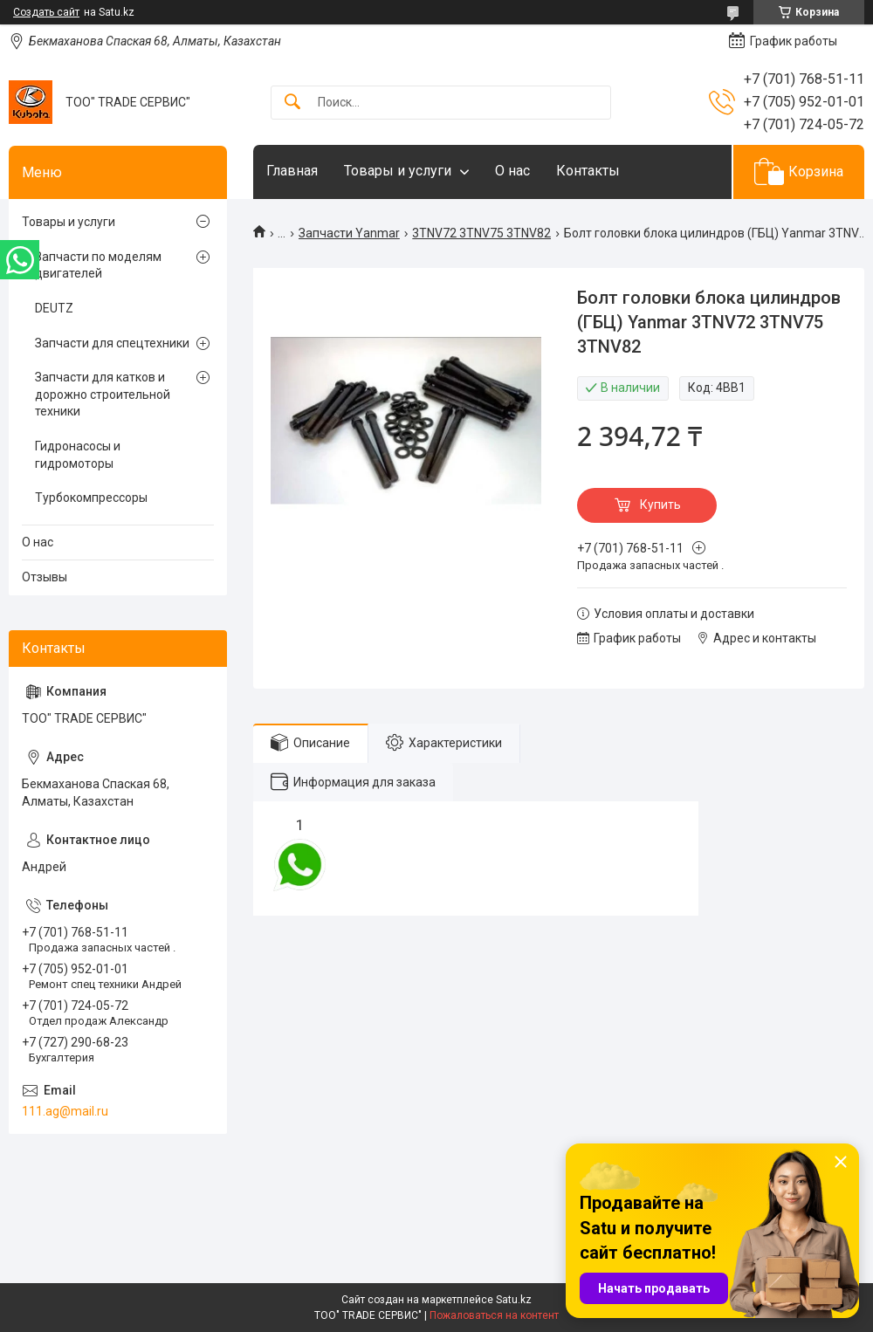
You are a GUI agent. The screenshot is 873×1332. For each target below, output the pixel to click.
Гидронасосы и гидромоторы (77, 454)
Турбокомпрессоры (91, 498)
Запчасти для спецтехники (112, 343)
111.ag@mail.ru (65, 1111)
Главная (292, 170)
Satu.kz (514, 1300)
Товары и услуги (397, 170)
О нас (512, 170)
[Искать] (292, 102)
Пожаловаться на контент (494, 1315)
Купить (660, 505)
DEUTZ (54, 308)
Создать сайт (46, 12)
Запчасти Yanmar (349, 233)
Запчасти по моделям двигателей (98, 265)
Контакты (588, 170)
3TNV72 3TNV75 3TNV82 (481, 233)
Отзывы (44, 577)
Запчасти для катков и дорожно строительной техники (102, 394)
